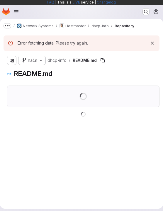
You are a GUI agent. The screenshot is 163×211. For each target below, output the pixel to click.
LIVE (76, 2)
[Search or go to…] (146, 11)
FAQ (50, 2)
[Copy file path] (102, 60)
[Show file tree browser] (11, 60)
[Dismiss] (152, 43)
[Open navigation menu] (16, 11)
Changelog (106, 2)
